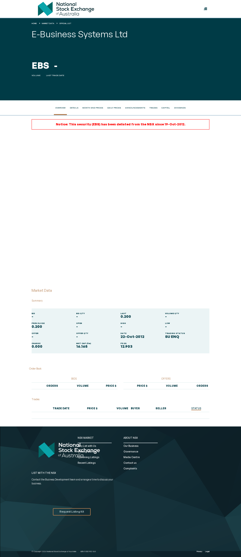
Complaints (130, 468)
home (34, 23)
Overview (60, 107)
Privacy (199, 551)
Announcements (135, 107)
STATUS (196, 408)
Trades (153, 107)
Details (74, 107)
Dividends (180, 107)
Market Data (48, 23)
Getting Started (87, 451)
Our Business (130, 445)
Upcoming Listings (88, 457)
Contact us (129, 462)
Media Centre (131, 457)
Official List (65, 23)
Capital (165, 107)
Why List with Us (87, 445)
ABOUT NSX (130, 437)
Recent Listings (87, 462)
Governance (130, 451)
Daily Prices (114, 107)
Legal (207, 551)
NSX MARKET (86, 437)
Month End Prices (92, 107)
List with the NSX (44, 472)
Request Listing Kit (72, 511)
